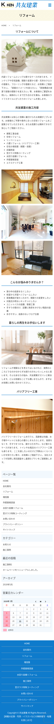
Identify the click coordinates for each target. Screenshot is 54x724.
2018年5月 (8, 584)
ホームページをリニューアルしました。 (21, 569)
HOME (3, 25)
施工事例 (7, 549)
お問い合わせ (9, 518)
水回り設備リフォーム (13, 507)
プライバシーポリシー (13, 524)
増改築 (6, 497)
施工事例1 (7, 564)
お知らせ (7, 544)
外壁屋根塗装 (9, 502)
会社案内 (7, 486)
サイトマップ (9, 529)
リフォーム (8, 491)
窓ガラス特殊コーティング (15, 513)
